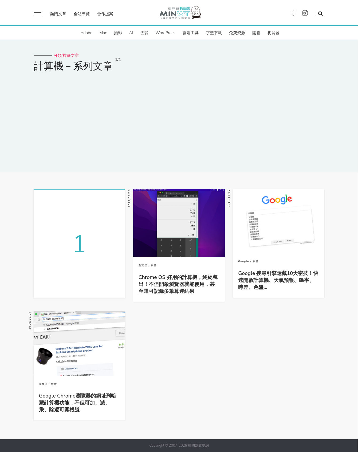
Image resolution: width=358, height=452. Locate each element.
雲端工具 (191, 33)
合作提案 (105, 14)
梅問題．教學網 (180, 14)
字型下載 (214, 33)
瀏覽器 (143, 265)
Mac (103, 33)
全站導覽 (82, 14)
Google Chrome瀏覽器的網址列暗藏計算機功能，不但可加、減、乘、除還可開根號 (77, 402)
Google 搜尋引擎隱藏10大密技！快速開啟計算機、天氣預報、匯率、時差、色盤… (278, 280)
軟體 (154, 265)
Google (243, 261)
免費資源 (237, 33)
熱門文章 (58, 14)
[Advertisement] (179, 118)
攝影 (118, 33)
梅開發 (273, 33)
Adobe (86, 33)
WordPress (165, 33)
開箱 (256, 33)
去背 (144, 33)
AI (131, 33)
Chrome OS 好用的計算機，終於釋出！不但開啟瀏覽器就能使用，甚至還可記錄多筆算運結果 (178, 284)
